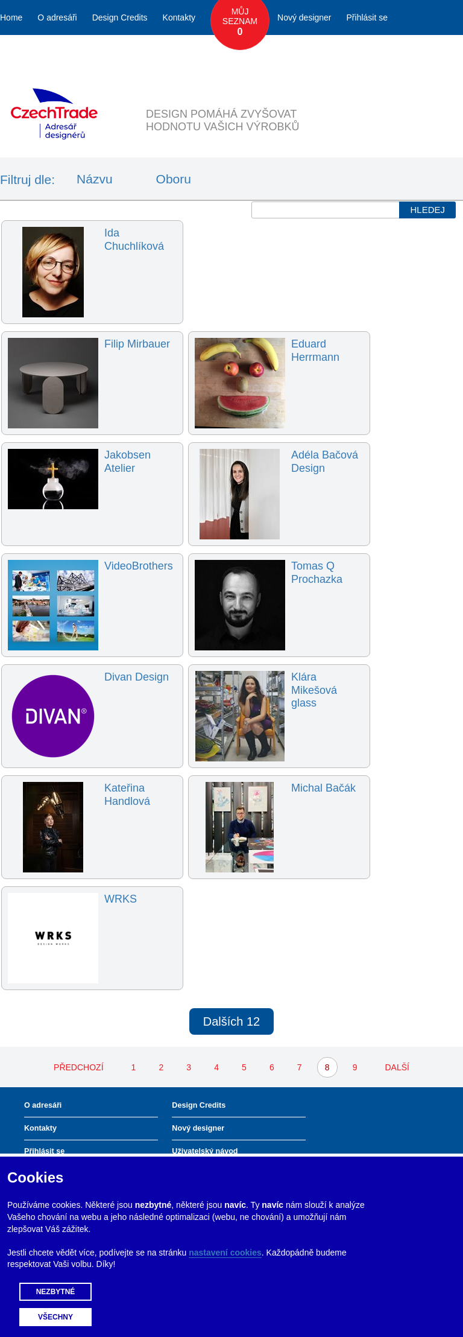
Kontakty (179, 17)
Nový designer (304, 17)
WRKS (120, 899)
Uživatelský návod (205, 1151)
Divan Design (136, 677)
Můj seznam (240, 22)
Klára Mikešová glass (314, 690)
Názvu (95, 179)
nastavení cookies (225, 1252)
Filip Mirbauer (137, 344)
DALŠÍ (397, 1067)
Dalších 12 (231, 1021)
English (434, 52)
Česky (393, 52)
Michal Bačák (323, 788)
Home (11, 17)
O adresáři (57, 17)
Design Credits (120, 17)
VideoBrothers (138, 566)
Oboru (173, 179)
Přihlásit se (367, 17)
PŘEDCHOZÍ (78, 1067)
